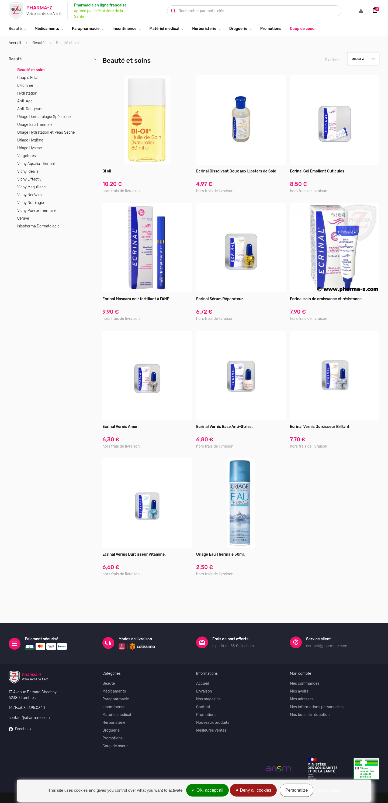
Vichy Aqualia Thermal (36, 163)
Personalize (296, 790)
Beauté (15, 28)
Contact (203, 696)
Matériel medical (164, 28)
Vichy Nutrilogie (30, 202)
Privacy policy (328, 790)
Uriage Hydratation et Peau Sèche (46, 132)
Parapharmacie (85, 28)
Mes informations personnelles (317, 696)
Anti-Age (25, 101)
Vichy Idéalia (28, 171)
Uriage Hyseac (29, 148)
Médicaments (46, 28)
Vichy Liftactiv (29, 179)
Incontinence (124, 28)
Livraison (204, 681)
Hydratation (27, 93)
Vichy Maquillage (31, 187)
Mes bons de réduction (310, 704)
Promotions (270, 28)
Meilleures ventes (211, 720)
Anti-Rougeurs (29, 109)
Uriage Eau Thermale (35, 124)
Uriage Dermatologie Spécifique (44, 117)
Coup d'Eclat (28, 77)
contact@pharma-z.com (29, 707)
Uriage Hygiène (30, 140)
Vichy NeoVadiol (30, 195)
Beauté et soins (31, 70)
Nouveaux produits (212, 712)
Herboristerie (204, 28)
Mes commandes (305, 673)
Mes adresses (302, 689)
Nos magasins (208, 689)
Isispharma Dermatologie (38, 226)
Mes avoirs (299, 681)
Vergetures (26, 156)
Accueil (15, 43)
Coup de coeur (303, 28)
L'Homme (25, 85)
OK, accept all (207, 790)
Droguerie (238, 28)
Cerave (23, 218)
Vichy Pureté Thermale (36, 210)
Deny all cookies (253, 790)
